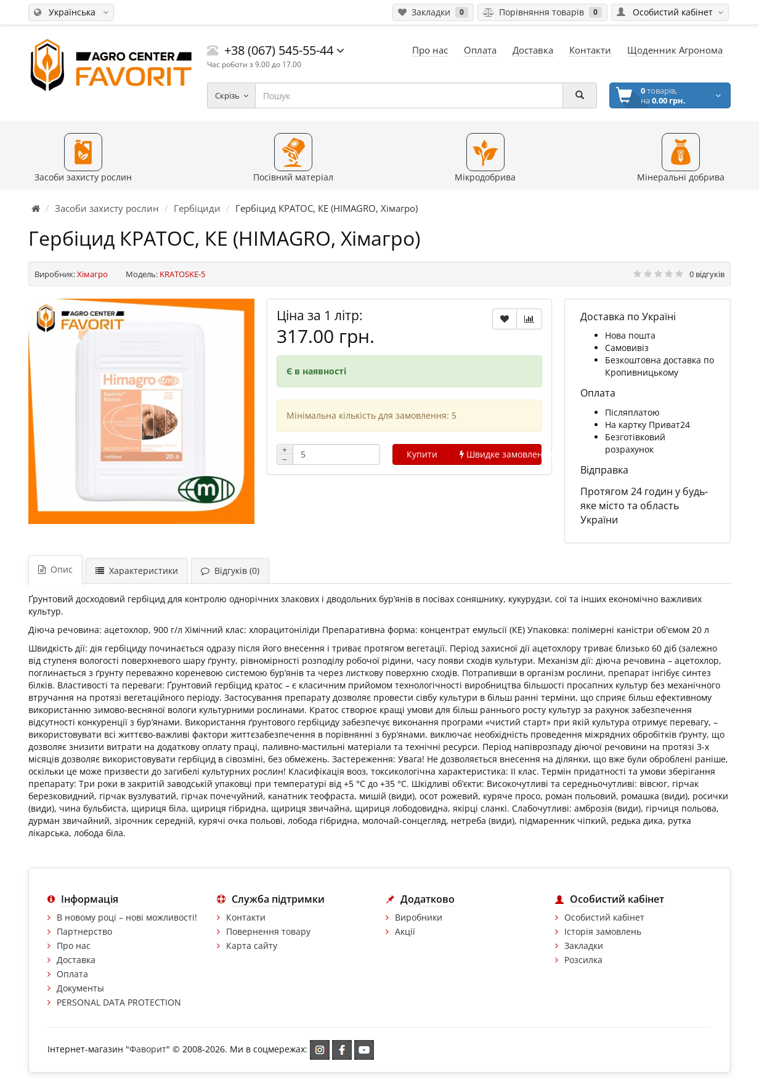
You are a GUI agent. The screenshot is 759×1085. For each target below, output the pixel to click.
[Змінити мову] (71, 12)
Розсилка (583, 960)
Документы (80, 988)
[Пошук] (579, 95)
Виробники (418, 917)
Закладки (583, 945)
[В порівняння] (529, 319)
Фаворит (147, 1048)
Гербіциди (197, 208)
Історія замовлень (602, 931)
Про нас (74, 945)
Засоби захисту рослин (107, 208)
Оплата (72, 974)
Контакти (246, 917)
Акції (405, 931)
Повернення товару (268, 931)
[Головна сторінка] (35, 208)
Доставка (76, 960)
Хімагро (92, 274)
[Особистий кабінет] (670, 12)
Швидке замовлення (501, 454)
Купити (422, 454)
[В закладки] (504, 319)
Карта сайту (251, 945)
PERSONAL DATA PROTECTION (119, 1002)
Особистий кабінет (604, 917)
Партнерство (84, 931)
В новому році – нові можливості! (127, 917)
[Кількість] (336, 454)
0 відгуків (706, 274)
